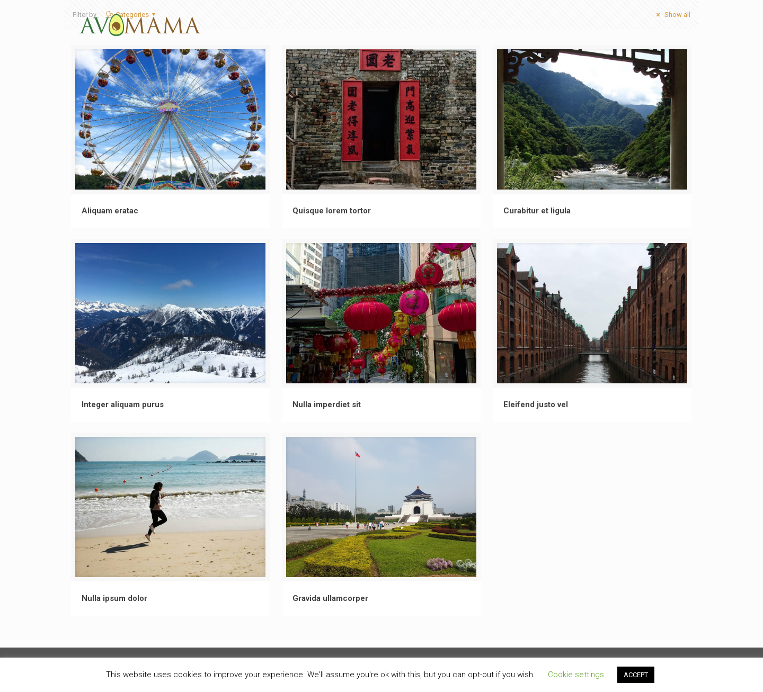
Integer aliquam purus (123, 404)
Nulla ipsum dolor (114, 598)
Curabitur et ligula (537, 210)
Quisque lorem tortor (331, 210)
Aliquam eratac (110, 210)
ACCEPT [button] (636, 675)
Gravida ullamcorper (330, 598)
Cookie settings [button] (576, 674)
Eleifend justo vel (535, 404)
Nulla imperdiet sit (326, 404)
